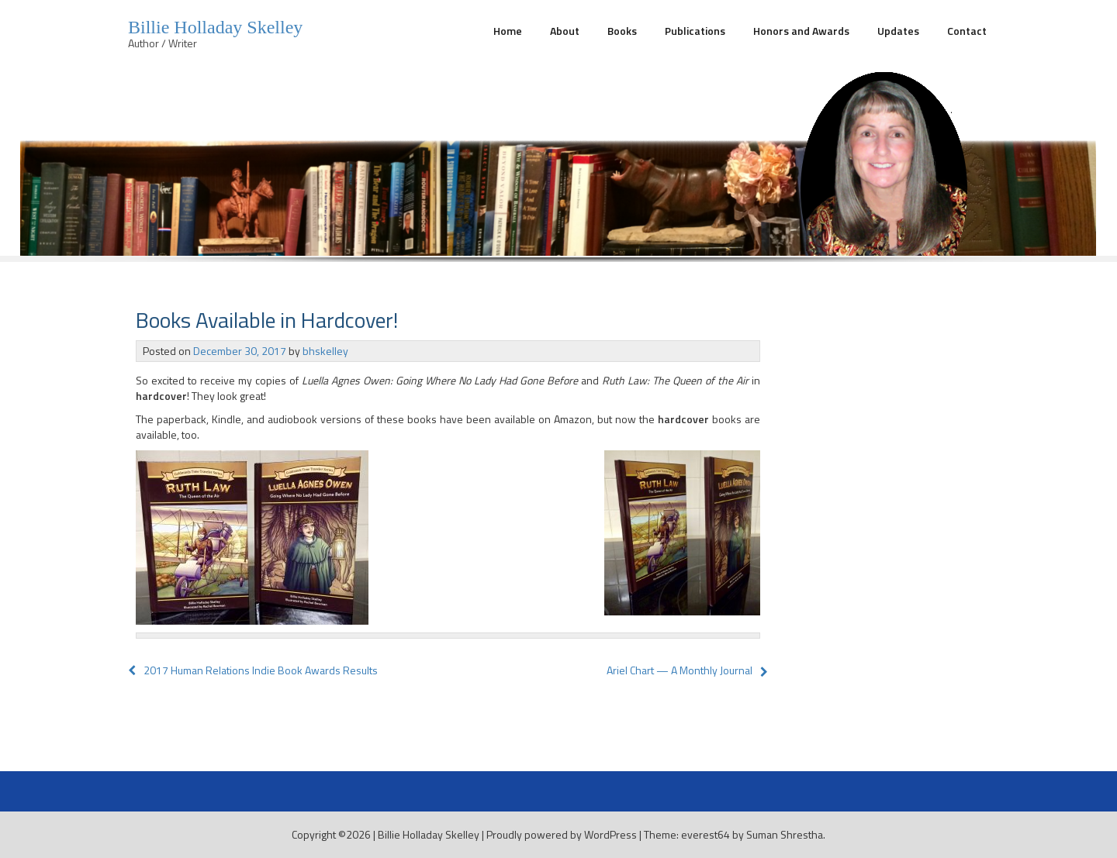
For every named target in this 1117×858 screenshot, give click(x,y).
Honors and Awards (801, 30)
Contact (967, 30)
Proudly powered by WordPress (561, 834)
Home (507, 30)
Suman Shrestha (784, 834)
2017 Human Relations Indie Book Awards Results (253, 670)
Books (622, 30)
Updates (898, 30)
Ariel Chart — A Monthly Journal (679, 670)
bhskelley (325, 351)
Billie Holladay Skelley (215, 27)
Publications (695, 30)
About (564, 30)
